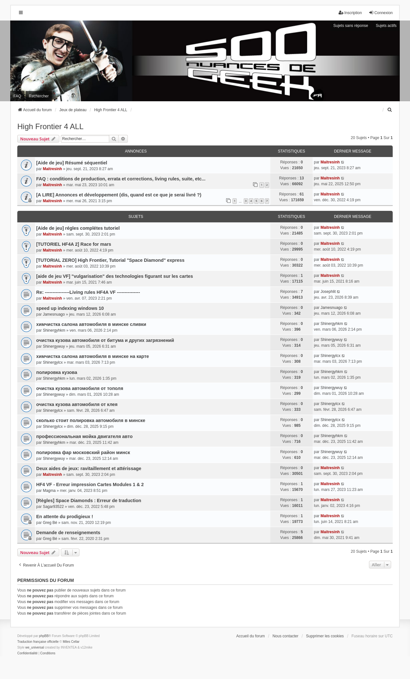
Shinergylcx (53, 362)
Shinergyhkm (54, 330)
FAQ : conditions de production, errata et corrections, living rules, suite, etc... (121, 178)
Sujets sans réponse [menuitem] (350, 25)
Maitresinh (52, 169)
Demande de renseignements (68, 532)
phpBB (44, 636)
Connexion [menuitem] (381, 12)
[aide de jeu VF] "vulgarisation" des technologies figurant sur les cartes (114, 276)
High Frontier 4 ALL (50, 126)
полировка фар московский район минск (83, 452)
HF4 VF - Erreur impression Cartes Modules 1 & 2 (90, 484)
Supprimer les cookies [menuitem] (325, 636)
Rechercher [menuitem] (39, 96)
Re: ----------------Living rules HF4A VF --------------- (88, 292)
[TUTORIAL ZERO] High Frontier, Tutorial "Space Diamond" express (110, 260)
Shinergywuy (54, 346)
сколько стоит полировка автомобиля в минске (90, 420)
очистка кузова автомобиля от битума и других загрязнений (105, 340)
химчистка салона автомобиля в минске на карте (92, 356)
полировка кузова (56, 372)
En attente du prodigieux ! (64, 516)
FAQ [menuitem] (17, 96)
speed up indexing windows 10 (70, 308)
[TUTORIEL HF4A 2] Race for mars (73, 244)
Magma (49, 490)
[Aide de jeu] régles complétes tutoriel (78, 228)
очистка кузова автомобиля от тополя (79, 388)
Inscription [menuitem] (350, 12)
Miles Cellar (71, 641)
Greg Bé (50, 522)
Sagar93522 (53, 506)
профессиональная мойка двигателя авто (84, 436)
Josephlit (328, 291)
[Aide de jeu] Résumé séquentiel (71, 162)
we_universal (34, 647)
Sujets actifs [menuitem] (386, 25)
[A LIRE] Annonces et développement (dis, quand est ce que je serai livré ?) (118, 194)
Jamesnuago (54, 314)
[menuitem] (390, 110)
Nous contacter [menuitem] (286, 636)
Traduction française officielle (38, 641)
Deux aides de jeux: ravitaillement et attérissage (88, 468)
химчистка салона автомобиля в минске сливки (91, 324)
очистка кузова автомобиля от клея (77, 404)
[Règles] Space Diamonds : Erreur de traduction (88, 500)
